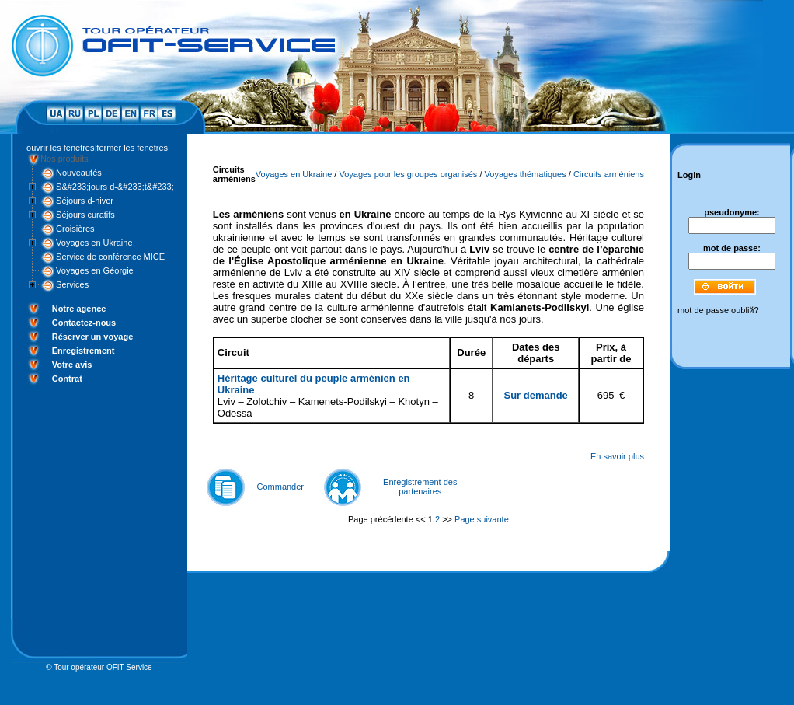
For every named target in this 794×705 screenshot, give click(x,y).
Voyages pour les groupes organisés (408, 174)
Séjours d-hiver (84, 200)
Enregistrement (83, 350)
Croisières (75, 228)
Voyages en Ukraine (94, 242)
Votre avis (72, 364)
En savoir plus (617, 456)
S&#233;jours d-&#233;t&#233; (115, 186)
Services (72, 284)
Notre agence (79, 308)
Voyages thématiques (525, 174)
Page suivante (481, 519)
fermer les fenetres (132, 147)
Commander (281, 486)
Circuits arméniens (608, 174)
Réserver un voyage (93, 336)
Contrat (67, 378)
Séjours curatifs (85, 214)
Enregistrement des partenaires (420, 486)
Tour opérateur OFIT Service (103, 667)
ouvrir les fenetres (60, 147)
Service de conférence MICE (110, 256)
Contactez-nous (84, 322)
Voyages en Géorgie (95, 270)
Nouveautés (79, 172)
